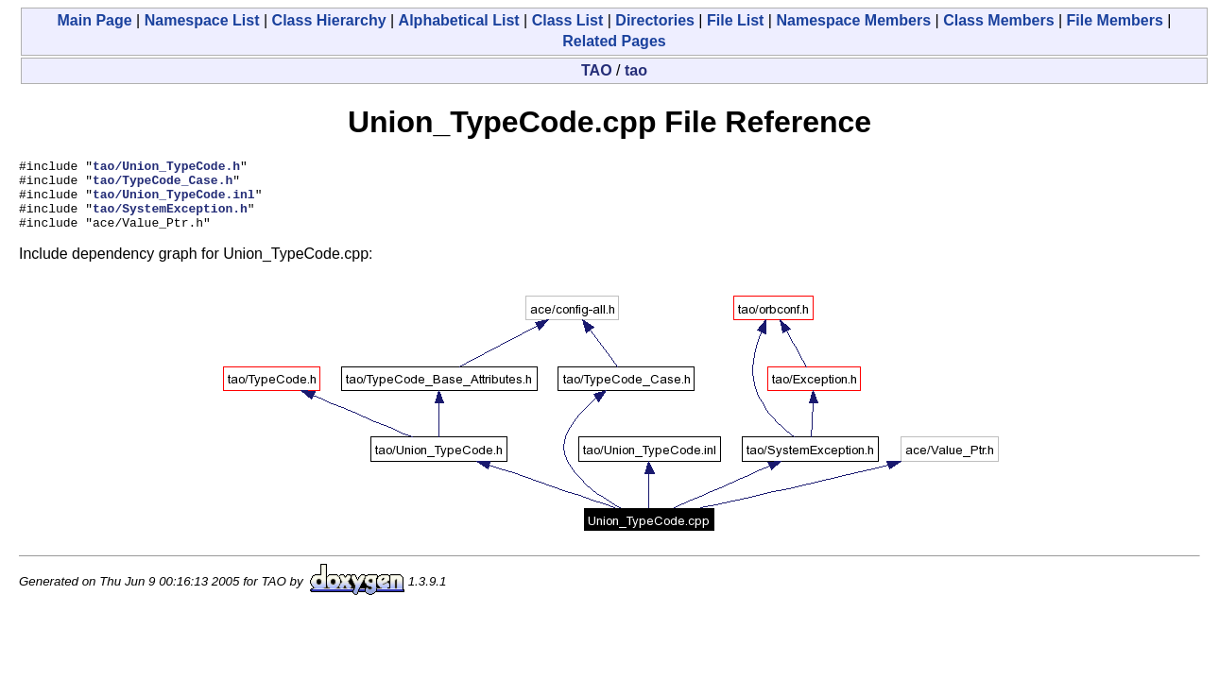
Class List (568, 20)
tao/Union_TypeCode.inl (174, 202)
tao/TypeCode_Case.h (162, 185)
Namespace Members (853, 20)
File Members (1115, 20)
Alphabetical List (459, 20)
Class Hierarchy (329, 20)
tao (636, 70)
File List (735, 20)
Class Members (998, 20)
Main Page (95, 20)
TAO (596, 70)
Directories (655, 20)
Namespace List (202, 20)
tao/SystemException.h (170, 219)
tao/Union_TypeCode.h (166, 168)
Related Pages (613, 41)
